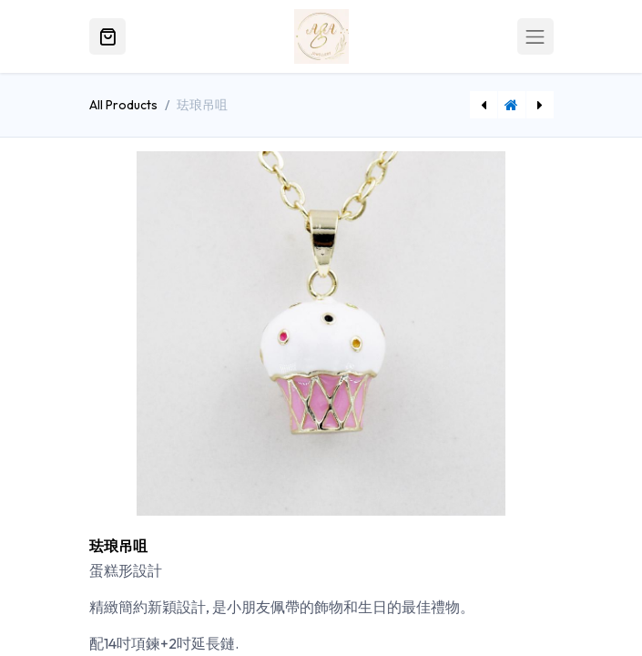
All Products (123, 105)
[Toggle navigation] (535, 36)
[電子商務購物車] (107, 36)
